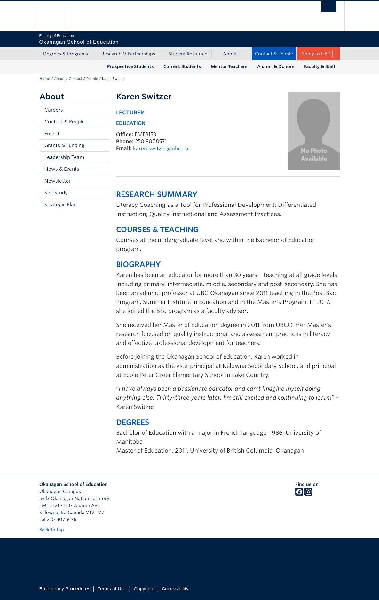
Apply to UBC (315, 53)
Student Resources (189, 53)
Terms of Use (112, 588)
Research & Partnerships (128, 53)
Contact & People (274, 53)
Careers (53, 110)
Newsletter (57, 181)
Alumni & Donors (276, 66)
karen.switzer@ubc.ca (160, 148)
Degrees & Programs (65, 53)
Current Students (182, 66)
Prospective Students (130, 66)
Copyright (144, 588)
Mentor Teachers (229, 66)
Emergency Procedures (65, 588)
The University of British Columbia (54, 16)
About (230, 53)
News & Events (61, 169)
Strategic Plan (60, 204)
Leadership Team (64, 157)
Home (44, 78)
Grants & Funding (64, 145)
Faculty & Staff (319, 66)
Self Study (55, 193)
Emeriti (52, 133)
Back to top (54, 529)
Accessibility (175, 588)
